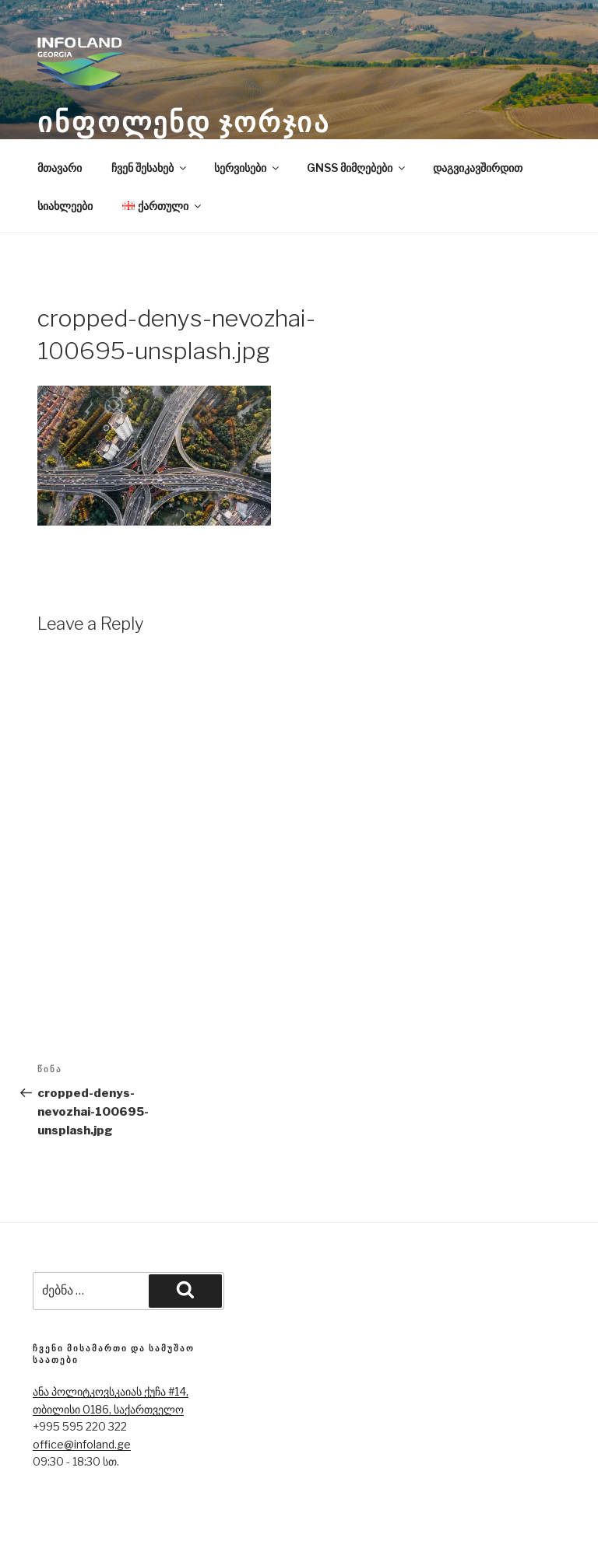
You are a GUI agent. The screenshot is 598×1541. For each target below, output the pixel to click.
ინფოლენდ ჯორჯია (183, 122)
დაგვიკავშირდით (477, 167)
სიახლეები (65, 205)
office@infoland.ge (82, 1444)
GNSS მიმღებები (357, 167)
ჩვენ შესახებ (149, 167)
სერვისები (247, 167)
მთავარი (59, 167)
